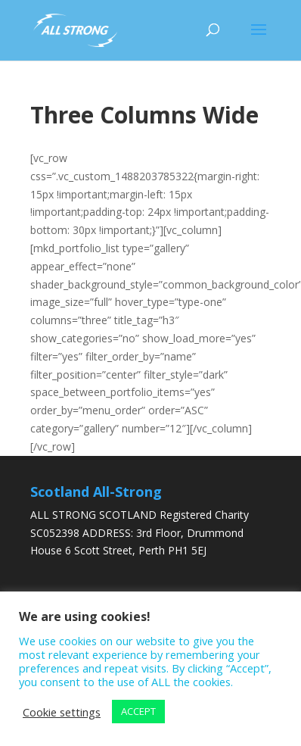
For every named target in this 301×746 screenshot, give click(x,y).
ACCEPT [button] (138, 711)
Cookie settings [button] (62, 712)
